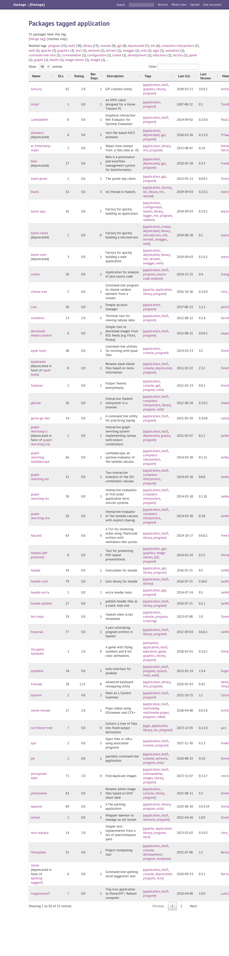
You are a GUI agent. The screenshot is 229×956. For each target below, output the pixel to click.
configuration (96, 55)
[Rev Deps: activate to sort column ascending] (95, 76)
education (159, 55)
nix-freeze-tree (41, 728)
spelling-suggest (37, 880)
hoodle (35, 570)
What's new (179, 5)
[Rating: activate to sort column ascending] (79, 76)
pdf (156, 557)
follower (37, 385)
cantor (35, 274)
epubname (38, 362)
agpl (156, 50)
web (32, 50)
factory (178, 55)
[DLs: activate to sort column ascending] (63, 76)
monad (148, 196)
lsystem (36, 695)
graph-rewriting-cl (39, 429)
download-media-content (41, 333)
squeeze (36, 806)
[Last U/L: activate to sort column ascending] (186, 76)
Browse (163, 5)
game (193, 55)
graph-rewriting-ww (40, 516)
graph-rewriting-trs (41, 442)
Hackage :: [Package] (28, 4)
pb (33, 758)
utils (144, 50)
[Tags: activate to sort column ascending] (158, 76)
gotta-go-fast (40, 418)
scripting (149, 621)
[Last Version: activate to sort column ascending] (208, 76)
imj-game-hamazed (38, 651)
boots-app (38, 211)
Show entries (45, 66)
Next (193, 906)
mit (152, 46)
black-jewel (39, 178)
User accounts (212, 5)
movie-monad (40, 710)
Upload (194, 5)
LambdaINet (39, 119)
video (160, 717)
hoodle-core (39, 581)
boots (35, 192)
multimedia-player (156, 712)
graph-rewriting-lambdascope (40, 457)
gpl (119, 46)
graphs (38, 60)
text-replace (40, 833)
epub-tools (38, 351)
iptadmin (37, 671)
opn (33, 743)
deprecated (136, 46)
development (137, 55)
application (152, 85)
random (148, 220)
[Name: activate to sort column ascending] (42, 76)
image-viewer (74, 60)
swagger (129, 50)
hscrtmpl (37, 616)
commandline (71, 55)
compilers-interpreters (177, 46)
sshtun (35, 817)
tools (146, 675)
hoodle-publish (41, 603)
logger (147, 215)
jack (223, 728)
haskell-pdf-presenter (39, 555)
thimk (35, 865)
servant (111, 50)
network (94, 50)
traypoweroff (40, 893)
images (95, 60)
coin (34, 307)
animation (172, 50)
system (162, 671)
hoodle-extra (40, 592)
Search (121, 5)
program (54, 46)
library (87, 46)
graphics (63, 50)
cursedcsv (37, 318)
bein (34, 161)
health (54, 60)
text (78, 50)
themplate (38, 852)
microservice (152, 235)
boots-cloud (39, 233)
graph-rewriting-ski (40, 477)
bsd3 (71, 46)
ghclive (36, 403)
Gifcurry (36, 89)
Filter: (174, 66)
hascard (36, 535)
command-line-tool (42, 55)
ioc (145, 192)
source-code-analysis (155, 276)
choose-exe (39, 292)
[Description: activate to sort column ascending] (122, 76)
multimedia (151, 708)
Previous (158, 906)
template (163, 859)
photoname (39, 793)
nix (156, 730)
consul (116, 55)
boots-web (38, 255)
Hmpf (35, 104)
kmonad (36, 684)
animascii (37, 133)
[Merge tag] (37, 39)
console (105, 46)
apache (46, 50)
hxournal (37, 632)
